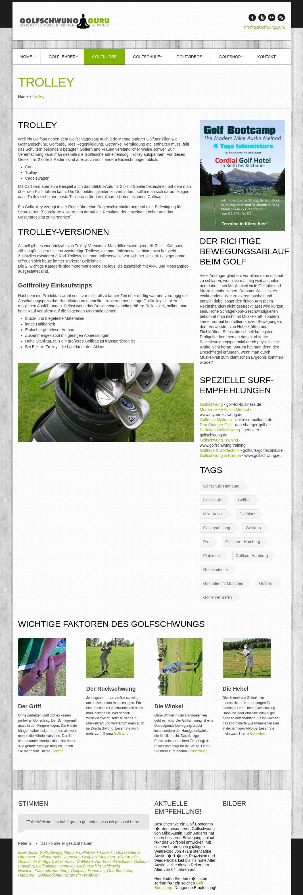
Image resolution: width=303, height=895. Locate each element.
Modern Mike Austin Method (224, 409)
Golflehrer (62, 56)
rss (281, 17)
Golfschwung (211, 404)
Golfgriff (57, 751)
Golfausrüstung (216, 528)
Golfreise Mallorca (216, 419)
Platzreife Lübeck (98, 852)
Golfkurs (253, 528)
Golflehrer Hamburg (242, 541)
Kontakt (266, 56)
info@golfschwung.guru (264, 27)
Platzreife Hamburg (52, 870)
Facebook (252, 17)
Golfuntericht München (223, 583)
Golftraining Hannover (55, 866)
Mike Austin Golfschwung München (49, 852)
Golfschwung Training (219, 440)
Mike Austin (213, 514)
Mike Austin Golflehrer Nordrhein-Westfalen (93, 861)
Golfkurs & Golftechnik (219, 450)
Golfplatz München (98, 857)
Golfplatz (247, 514)
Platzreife (211, 555)
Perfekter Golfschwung (220, 430)
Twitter (262, 17)
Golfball (244, 500)
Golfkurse (104, 56)
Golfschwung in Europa (220, 455)
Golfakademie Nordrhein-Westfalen (69, 875)
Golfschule (146, 56)
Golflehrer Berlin (217, 597)
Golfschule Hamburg (221, 486)
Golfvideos (189, 56)
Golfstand (121, 734)
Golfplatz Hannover (88, 870)
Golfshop (230, 56)
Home (26, 56)
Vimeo (271, 17)
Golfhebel (257, 734)
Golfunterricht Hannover (58, 857)
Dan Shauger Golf (216, 425)
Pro (206, 541)
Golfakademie (215, 569)
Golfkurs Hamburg (252, 555)
